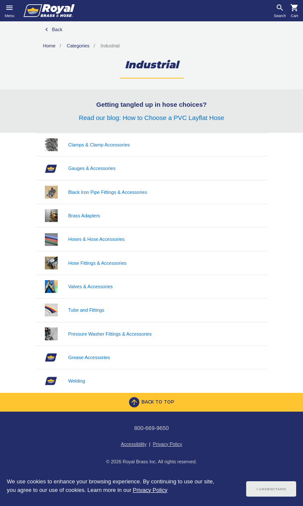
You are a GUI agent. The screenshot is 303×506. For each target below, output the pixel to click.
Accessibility (134, 444)
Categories (78, 45)
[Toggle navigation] (9, 10)
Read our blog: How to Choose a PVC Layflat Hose (151, 117)
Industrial (110, 45)
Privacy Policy (167, 444)
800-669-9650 (151, 428)
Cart (294, 16)
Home (49, 45)
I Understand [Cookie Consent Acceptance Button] (271, 489)
